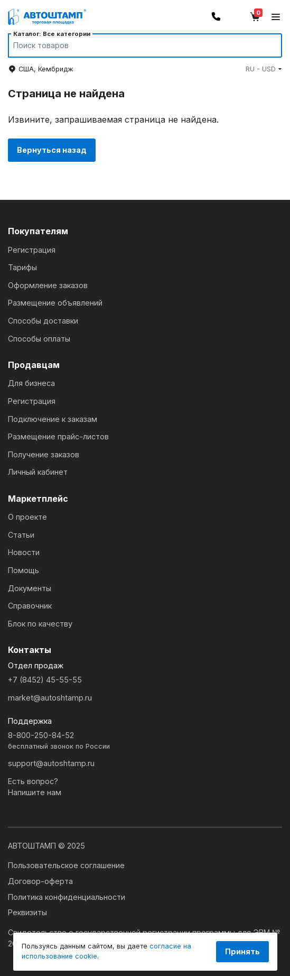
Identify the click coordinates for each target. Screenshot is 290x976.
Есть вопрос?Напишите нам (34, 787)
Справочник (30, 605)
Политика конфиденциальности (66, 896)
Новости (24, 552)
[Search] (135, 45)
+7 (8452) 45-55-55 (45, 679)
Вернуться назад (52, 149)
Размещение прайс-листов (58, 436)
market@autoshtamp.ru (50, 697)
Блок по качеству (40, 623)
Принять (242, 951)
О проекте (27, 516)
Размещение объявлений (55, 302)
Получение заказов (43, 454)
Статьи (21, 534)
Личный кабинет (38, 471)
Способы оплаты (39, 338)
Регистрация (31, 249)
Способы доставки (43, 320)
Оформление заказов (48, 285)
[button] (264, 69)
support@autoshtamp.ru (51, 763)
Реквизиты (27, 912)
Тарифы (22, 267)
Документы (29, 588)
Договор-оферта (40, 881)
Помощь (23, 570)
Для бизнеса (31, 383)
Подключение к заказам (52, 419)
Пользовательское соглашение (66, 865)
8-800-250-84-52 (145, 741)
